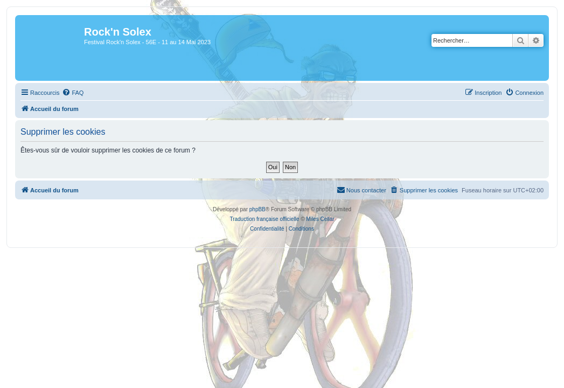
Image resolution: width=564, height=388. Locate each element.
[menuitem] (72, 92)
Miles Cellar (320, 219)
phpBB (257, 209)
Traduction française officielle (264, 219)
